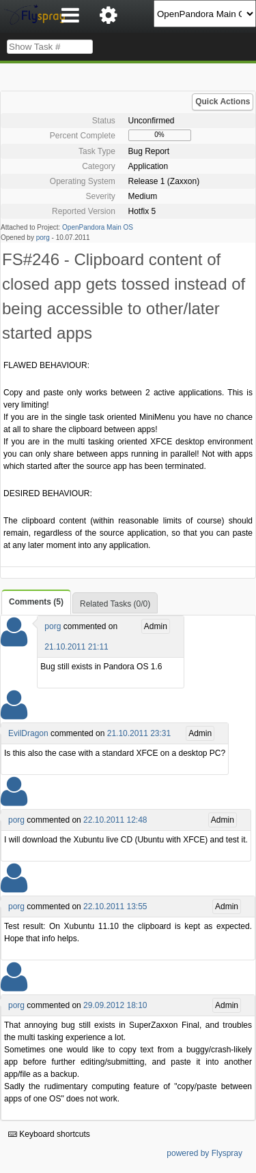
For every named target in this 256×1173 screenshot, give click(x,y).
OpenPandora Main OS (97, 227)
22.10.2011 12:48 (115, 820)
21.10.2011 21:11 (76, 647)
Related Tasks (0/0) (115, 604)
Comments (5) (36, 602)
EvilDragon (28, 733)
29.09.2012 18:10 (115, 1005)
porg (43, 237)
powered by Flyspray (204, 1153)
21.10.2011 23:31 (139, 733)
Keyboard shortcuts (49, 1134)
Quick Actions (222, 101)
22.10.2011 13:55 (115, 906)
